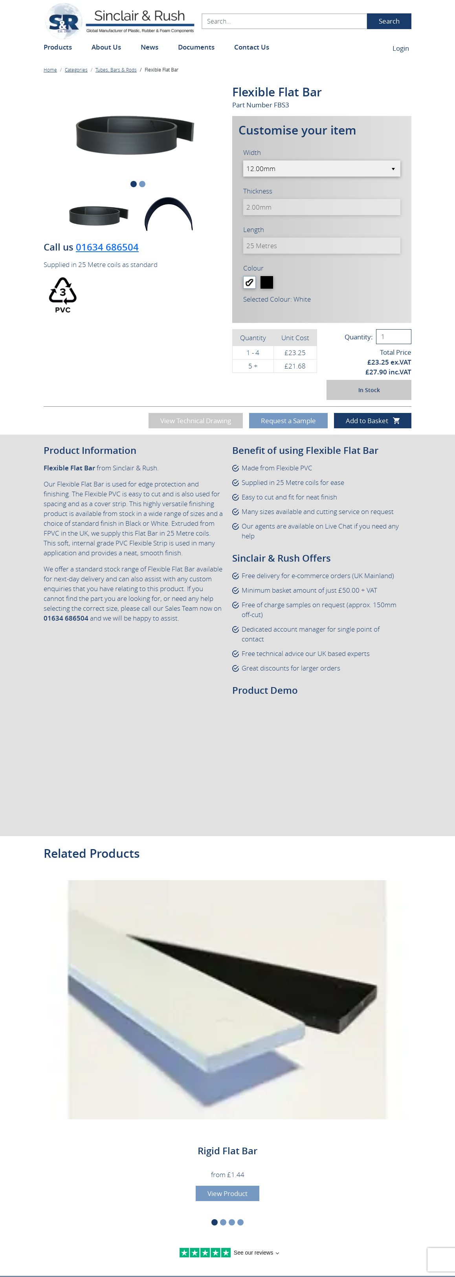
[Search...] (284, 21)
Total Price (395, 352)
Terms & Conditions (190, 1246)
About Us (58, 1115)
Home (50, 69)
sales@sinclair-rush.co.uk (181, 1181)
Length (253, 229)
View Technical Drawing (195, 420)
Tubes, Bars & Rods (116, 69)
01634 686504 (107, 247)
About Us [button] (106, 47)
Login (401, 48)
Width (252, 152)
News (149, 47)
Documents (196, 47)
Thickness (257, 190)
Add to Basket (367, 420)
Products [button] (58, 47)
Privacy (147, 1246)
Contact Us (251, 47)
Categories (76, 69)
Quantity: (359, 336)
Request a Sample (288, 420)
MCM (395, 1262)
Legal (123, 1246)
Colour (253, 268)
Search (389, 21)
